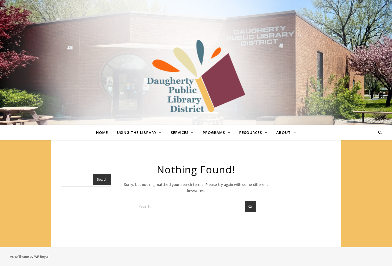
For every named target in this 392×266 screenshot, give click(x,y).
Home (102, 132)
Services (179, 132)
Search (102, 179)
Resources (250, 132)
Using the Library (136, 132)
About (283, 132)
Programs (214, 132)
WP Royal (41, 256)
